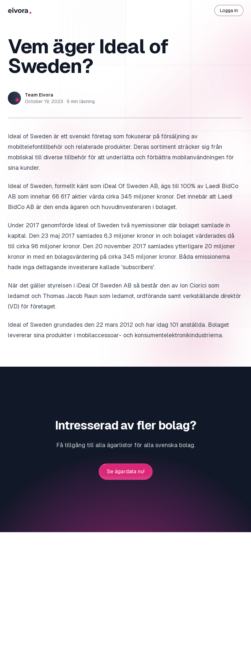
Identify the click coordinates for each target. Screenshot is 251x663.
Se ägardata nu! (125, 472)
